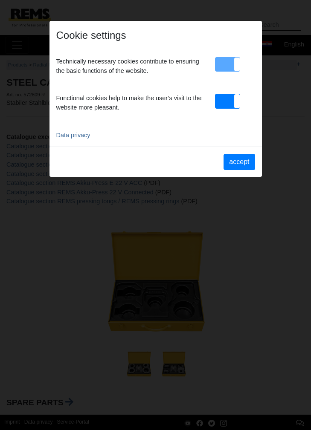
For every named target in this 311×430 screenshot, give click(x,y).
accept (239, 161)
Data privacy (73, 135)
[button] (227, 64)
